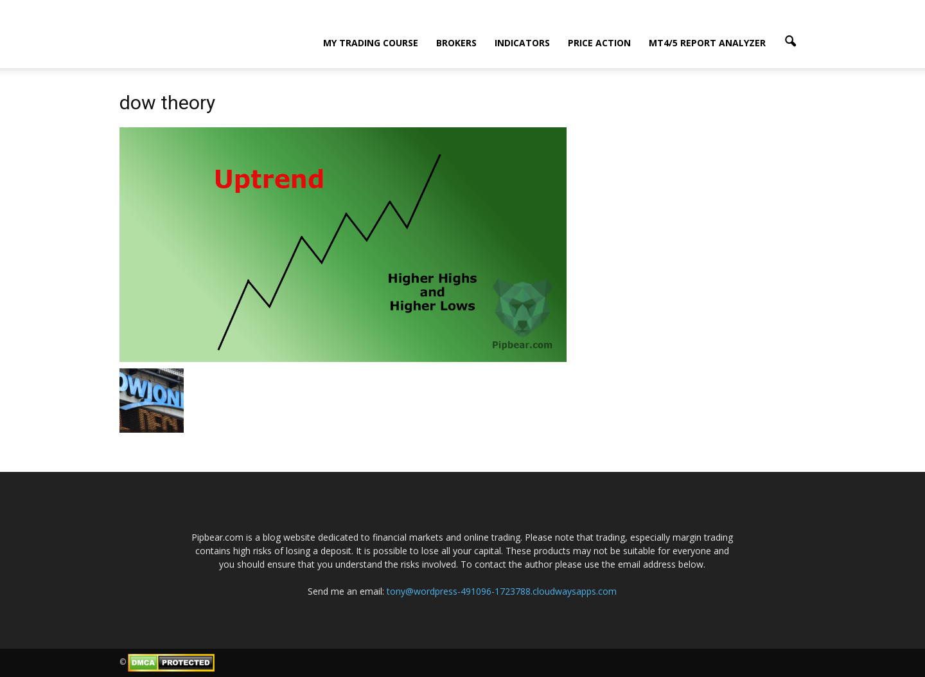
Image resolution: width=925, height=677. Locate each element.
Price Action (599, 43)
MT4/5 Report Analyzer (707, 43)
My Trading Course (370, 43)
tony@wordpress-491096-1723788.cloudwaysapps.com (502, 591)
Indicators (522, 43)
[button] (790, 41)
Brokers (456, 43)
